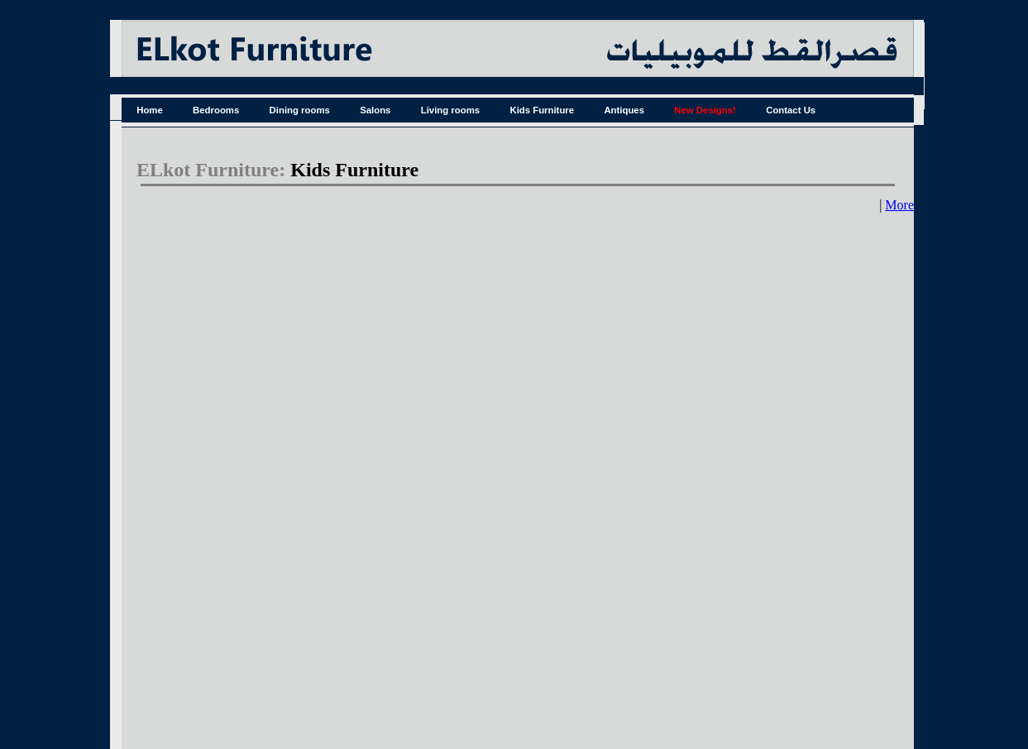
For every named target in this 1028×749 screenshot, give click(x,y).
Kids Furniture (541, 110)
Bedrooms (216, 110)
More (899, 205)
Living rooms (450, 110)
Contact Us (790, 110)
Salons (375, 110)
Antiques (624, 110)
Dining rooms (300, 110)
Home (149, 110)
